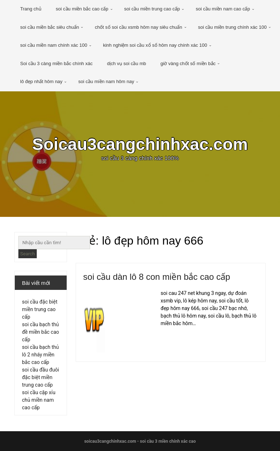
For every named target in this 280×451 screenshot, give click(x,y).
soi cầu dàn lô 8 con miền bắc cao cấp (156, 277)
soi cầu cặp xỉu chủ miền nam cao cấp (38, 400)
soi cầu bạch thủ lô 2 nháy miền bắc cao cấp (40, 354)
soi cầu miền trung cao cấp (152, 9)
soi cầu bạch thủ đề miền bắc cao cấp (40, 332)
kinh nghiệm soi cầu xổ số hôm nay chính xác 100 (155, 45)
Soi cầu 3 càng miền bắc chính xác (56, 63)
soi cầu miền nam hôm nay (106, 81)
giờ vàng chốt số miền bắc (187, 63)
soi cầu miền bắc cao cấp (82, 9)
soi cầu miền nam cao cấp (223, 9)
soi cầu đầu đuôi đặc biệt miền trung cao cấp (40, 377)
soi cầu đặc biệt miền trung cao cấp (39, 309)
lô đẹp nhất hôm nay (41, 81)
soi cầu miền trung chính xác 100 (232, 27)
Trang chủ (30, 9)
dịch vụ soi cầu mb (126, 63)
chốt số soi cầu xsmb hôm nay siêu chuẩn (138, 27)
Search (27, 253)
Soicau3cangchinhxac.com (140, 144)
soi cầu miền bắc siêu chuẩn (49, 27)
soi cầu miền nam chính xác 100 (53, 45)
